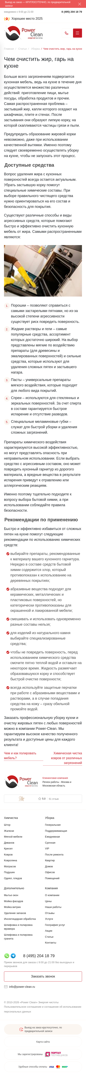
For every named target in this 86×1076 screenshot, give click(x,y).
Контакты (50, 942)
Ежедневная (52, 836)
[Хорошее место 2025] (24, 19)
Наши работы (53, 907)
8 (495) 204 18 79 (71, 11)
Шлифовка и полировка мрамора (18, 926)
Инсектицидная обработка (20, 918)
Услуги (49, 918)
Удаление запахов (15, 913)
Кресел (8, 848)
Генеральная (53, 824)
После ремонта (54, 854)
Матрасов (10, 866)
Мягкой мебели (13, 836)
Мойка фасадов (13, 901)
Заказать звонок (43, 976)
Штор (7, 824)
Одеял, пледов (13, 878)
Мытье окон (11, 895)
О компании (52, 895)
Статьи (22, 48)
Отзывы (50, 913)
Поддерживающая (56, 830)
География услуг (55, 924)
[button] (43, 19)
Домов (49, 866)
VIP (47, 848)
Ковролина (10, 860)
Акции (48, 930)
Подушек (9, 872)
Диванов (9, 842)
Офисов (50, 872)
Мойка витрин (12, 907)
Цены (48, 901)
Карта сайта (43, 1041)
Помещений (52, 878)
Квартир (50, 860)
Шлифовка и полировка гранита (18, 936)
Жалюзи (9, 830)
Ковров (8, 854)
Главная (9, 48)
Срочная (50, 842)
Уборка (35, 48)
